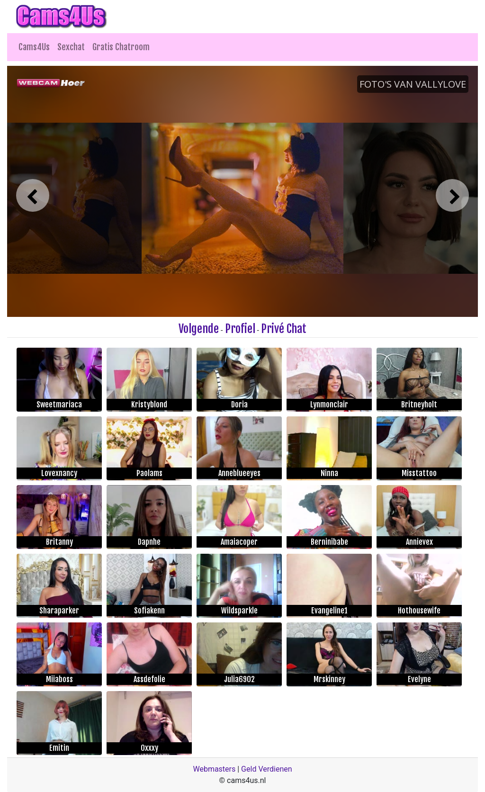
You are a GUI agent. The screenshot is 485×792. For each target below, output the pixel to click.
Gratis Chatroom (121, 47)
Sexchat (71, 47)
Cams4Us (34, 47)
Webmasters (214, 769)
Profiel (240, 329)
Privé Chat (283, 329)
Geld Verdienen (266, 769)
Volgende (199, 329)
